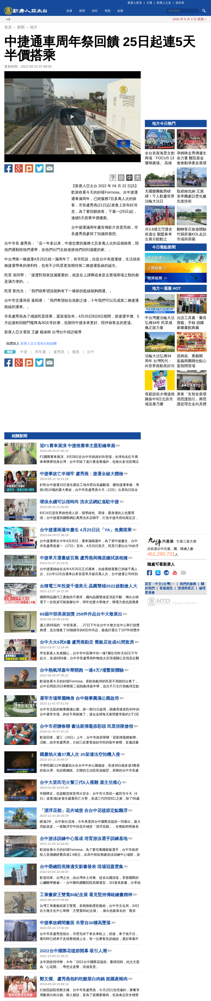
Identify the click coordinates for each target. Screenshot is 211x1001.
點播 (120, 10)
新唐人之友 (164, 2)
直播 (69, 10)
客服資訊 (166, 588)
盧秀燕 (58, 352)
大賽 (149, 2)
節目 (95, 10)
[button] (73, 116)
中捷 (23, 352)
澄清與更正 (186, 588)
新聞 (82, 10)
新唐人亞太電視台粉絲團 (38, 343)
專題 (107, 10)
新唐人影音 (135, 2)
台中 (90, 352)
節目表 (180, 2)
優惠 (75, 352)
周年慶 (40, 352)
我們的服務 (188, 584)
